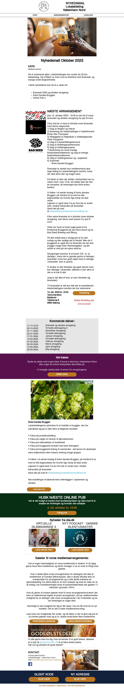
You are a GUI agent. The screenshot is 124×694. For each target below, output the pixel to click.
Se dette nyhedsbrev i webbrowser (52, 686)
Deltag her (62, 513)
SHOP (35, 15)
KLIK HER (44, 679)
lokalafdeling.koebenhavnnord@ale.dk (69, 211)
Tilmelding (84, 293)
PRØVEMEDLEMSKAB (44, 621)
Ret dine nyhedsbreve (76, 686)
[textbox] (44, 651)
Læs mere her (39, 489)
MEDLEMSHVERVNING (80, 621)
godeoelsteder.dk (49, 642)
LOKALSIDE (88, 15)
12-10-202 (32, 325)
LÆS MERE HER (43, 550)
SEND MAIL (62, 374)
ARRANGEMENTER (61, 15)
